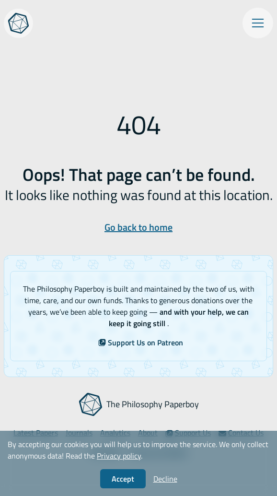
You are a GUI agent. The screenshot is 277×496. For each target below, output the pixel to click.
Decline (165, 478)
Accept (123, 478)
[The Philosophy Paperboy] (18, 23)
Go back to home (138, 227)
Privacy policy (119, 455)
